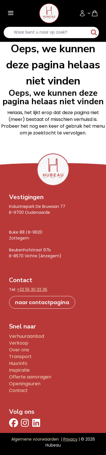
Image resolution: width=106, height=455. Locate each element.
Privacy (70, 439)
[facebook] (13, 422)
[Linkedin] (36, 422)
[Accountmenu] (85, 13)
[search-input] (46, 32)
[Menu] (10, 13)
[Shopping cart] (97, 13)
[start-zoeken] (94, 32)
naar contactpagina (42, 302)
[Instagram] (24, 422)
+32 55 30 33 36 (32, 289)
